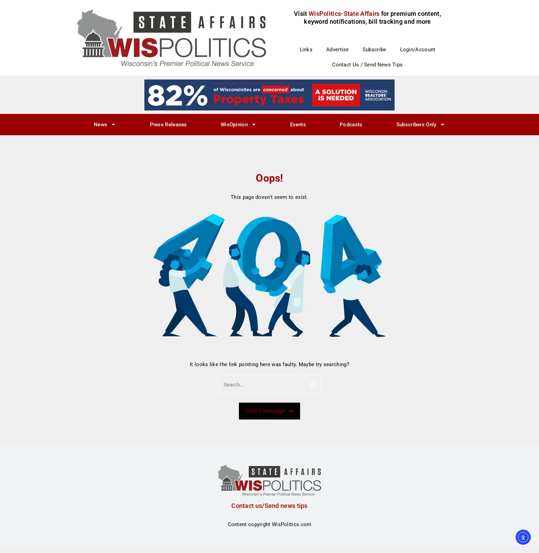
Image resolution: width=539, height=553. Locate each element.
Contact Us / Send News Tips (367, 65)
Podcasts (351, 124)
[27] (269, 95)
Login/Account (418, 49)
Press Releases (168, 124)
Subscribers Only (420, 124)
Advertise (337, 49)
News (105, 124)
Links (306, 49)
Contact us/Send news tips (269, 505)
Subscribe (374, 49)
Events (298, 124)
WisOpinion (238, 124)
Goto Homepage (269, 411)
